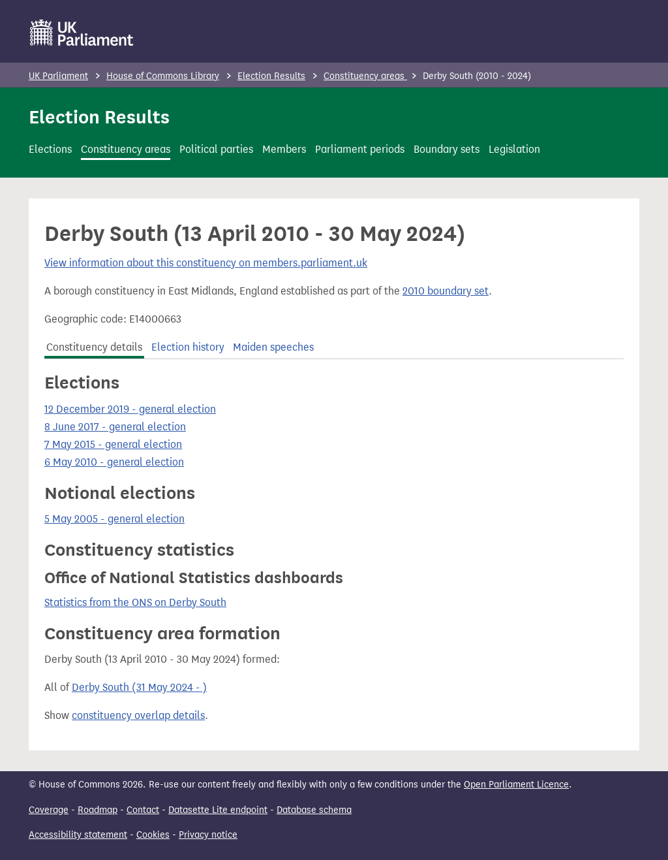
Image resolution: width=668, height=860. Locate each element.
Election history (187, 347)
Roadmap (97, 810)
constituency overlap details (138, 715)
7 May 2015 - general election (113, 444)
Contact (143, 810)
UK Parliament (58, 76)
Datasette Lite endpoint (217, 810)
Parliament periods (359, 149)
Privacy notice (208, 834)
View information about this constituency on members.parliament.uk (205, 263)
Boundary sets (446, 149)
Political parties (216, 149)
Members (284, 149)
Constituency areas (365, 76)
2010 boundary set (445, 291)
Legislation (514, 149)
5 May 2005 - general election (114, 519)
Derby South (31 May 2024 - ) (139, 687)
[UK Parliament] (82, 32)
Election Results (271, 76)
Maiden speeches (273, 347)
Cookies (153, 834)
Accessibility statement (78, 834)
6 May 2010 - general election (114, 462)
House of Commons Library (162, 76)
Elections (50, 149)
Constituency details (94, 347)
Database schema (314, 810)
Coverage (48, 810)
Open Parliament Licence (516, 784)
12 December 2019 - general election (130, 409)
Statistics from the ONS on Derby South (135, 602)
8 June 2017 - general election (115, 427)
